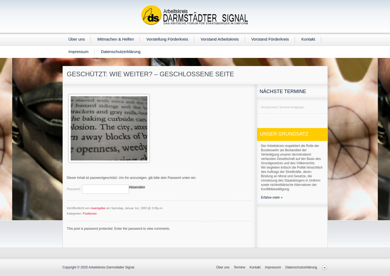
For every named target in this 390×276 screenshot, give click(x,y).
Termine (239, 267)
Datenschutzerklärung (121, 51)
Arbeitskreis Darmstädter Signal (111, 267)
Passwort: (98, 189)
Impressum (79, 51)
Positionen (90, 213)
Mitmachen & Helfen (115, 39)
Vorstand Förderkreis (270, 39)
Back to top (324, 267)
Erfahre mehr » (272, 197)
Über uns (77, 39)
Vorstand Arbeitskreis (220, 39)
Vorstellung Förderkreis (167, 39)
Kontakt (308, 39)
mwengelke (98, 208)
